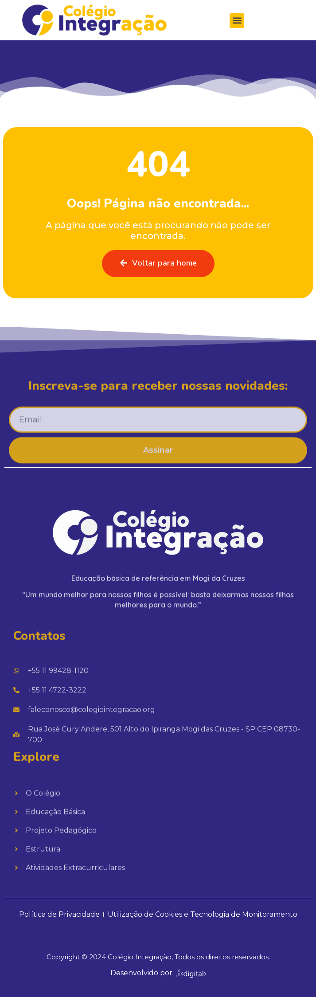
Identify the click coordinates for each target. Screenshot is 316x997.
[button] (237, 22)
